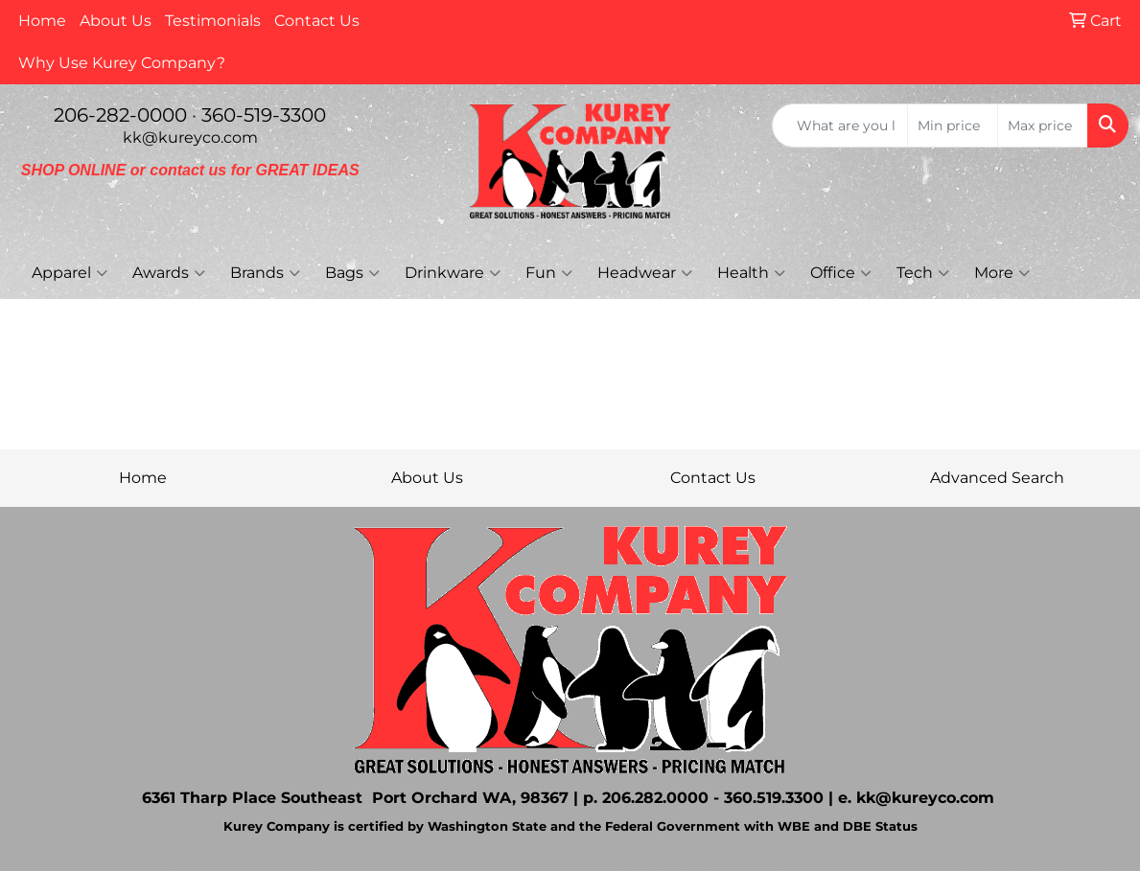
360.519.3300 (774, 798)
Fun (548, 273)
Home (42, 20)
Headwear (644, 273)
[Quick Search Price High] (1042, 125)
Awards (168, 273)
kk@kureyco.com (190, 137)
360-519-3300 (263, 114)
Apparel (69, 273)
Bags (352, 273)
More (1002, 273)
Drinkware (452, 273)
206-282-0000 (120, 114)
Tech (922, 273)
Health (751, 273)
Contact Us (317, 20)
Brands (265, 273)
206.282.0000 (655, 798)
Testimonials (213, 20)
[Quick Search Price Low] (952, 125)
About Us (115, 20)
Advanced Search (997, 478)
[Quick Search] (840, 125)
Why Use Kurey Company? (121, 63)
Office (841, 273)
